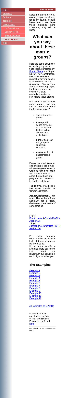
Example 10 (35, 293)
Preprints (7, 13)
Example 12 (35, 298)
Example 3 (34, 275)
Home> (5, 10)
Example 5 (34, 280)
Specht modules (12, 35)
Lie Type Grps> (12, 28)
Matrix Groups (11, 39)
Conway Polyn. (12, 32)
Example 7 (34, 286)
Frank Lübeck (36, 71)
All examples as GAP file (41, 306)
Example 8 (34, 288)
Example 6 (34, 283)
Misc (5, 43)
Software (7, 17)
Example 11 (35, 296)
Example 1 (34, 270)
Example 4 (34, 278)
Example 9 (34, 291)
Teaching (7, 21)
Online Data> (9, 24)
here (31, 324)
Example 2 (34, 273)
